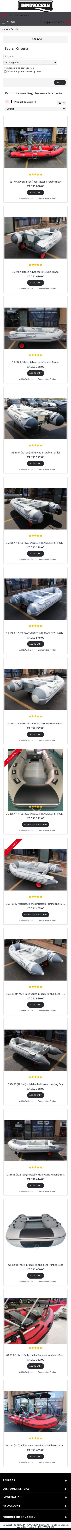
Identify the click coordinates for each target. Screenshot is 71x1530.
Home (5, 29)
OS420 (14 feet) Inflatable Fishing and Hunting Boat (35, 1265)
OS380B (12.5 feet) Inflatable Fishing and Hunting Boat (35, 1174)
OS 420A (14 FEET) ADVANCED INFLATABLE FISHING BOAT (36, 813)
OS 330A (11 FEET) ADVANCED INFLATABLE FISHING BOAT (36, 543)
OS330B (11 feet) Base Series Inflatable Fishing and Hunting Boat (36, 994)
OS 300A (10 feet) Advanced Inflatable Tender (35, 452)
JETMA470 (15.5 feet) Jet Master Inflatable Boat (35, 181)
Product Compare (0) (25, 102)
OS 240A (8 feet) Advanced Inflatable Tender (35, 272)
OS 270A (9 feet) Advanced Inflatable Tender (35, 362)
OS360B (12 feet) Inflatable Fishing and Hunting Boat (36, 1084)
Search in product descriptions (22, 71)
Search (14, 29)
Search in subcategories (19, 67)
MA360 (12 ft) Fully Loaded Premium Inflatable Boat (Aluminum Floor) (36, 1445)
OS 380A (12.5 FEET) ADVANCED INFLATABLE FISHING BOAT (36, 723)
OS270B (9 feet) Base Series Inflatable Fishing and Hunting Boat (36, 904)
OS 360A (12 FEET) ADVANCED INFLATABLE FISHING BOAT (36, 633)
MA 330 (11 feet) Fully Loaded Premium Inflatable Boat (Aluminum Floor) (36, 1355)
